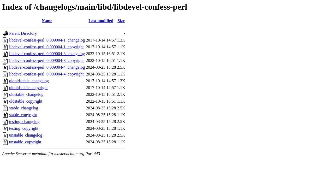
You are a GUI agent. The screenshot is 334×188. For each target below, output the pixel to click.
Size (121, 21)
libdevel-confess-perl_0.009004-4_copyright (46, 74)
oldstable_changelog (26, 94)
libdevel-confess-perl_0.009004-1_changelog (47, 40)
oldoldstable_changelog (29, 81)
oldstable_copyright (25, 101)
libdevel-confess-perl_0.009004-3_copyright (46, 60)
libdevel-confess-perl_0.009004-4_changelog (47, 67)
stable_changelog (23, 108)
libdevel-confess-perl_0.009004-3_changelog (47, 53)
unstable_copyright (25, 142)
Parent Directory (23, 33)
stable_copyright (23, 115)
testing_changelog (24, 121)
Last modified (100, 21)
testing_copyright (23, 128)
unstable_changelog (25, 135)
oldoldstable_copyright (28, 87)
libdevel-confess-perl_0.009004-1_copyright (46, 47)
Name (47, 21)
